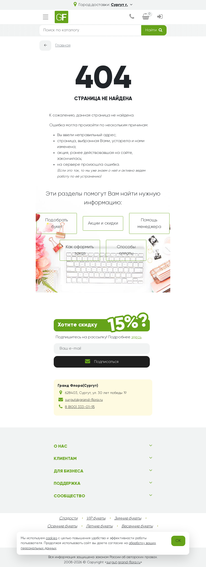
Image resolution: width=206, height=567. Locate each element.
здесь (136, 337)
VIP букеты (95, 518)
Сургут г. (121, 5)
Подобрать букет (56, 223)
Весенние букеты (137, 526)
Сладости (68, 518)
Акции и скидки (103, 223)
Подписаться (102, 361)
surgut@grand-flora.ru (84, 400)
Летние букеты (99, 526)
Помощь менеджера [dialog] (149, 223)
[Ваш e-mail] (102, 348)
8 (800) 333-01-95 (80, 407)
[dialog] (131, 17)
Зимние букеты (127, 518)
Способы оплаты (126, 250)
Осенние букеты (62, 526)
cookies (51, 538)
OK (178, 541)
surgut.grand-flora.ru (123, 562)
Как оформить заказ (80, 250)
